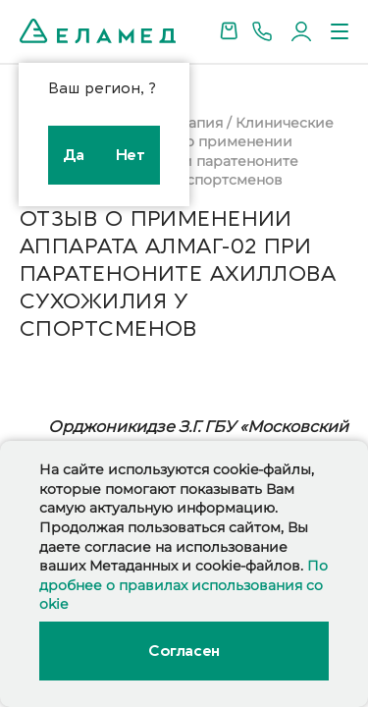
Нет (130, 155)
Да (74, 155)
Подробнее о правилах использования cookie (183, 585)
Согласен (183, 651)
